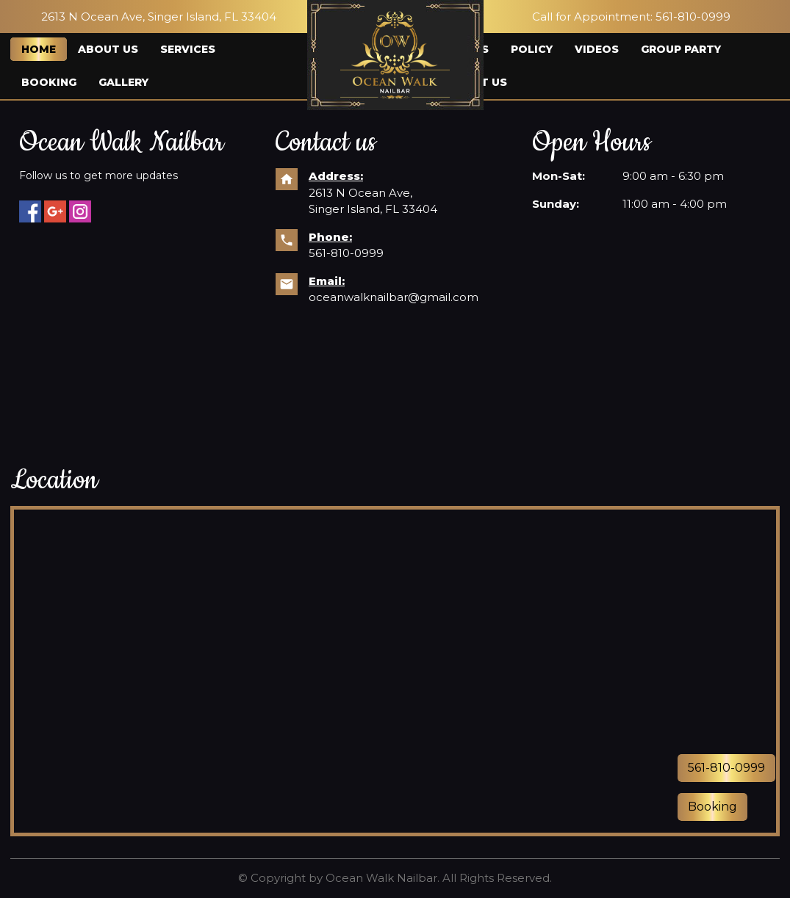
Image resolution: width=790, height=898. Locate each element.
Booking (48, 82)
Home (38, 49)
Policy (532, 49)
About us (108, 49)
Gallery (123, 82)
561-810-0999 (346, 253)
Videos (597, 49)
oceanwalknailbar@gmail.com (393, 297)
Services (187, 49)
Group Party (681, 49)
